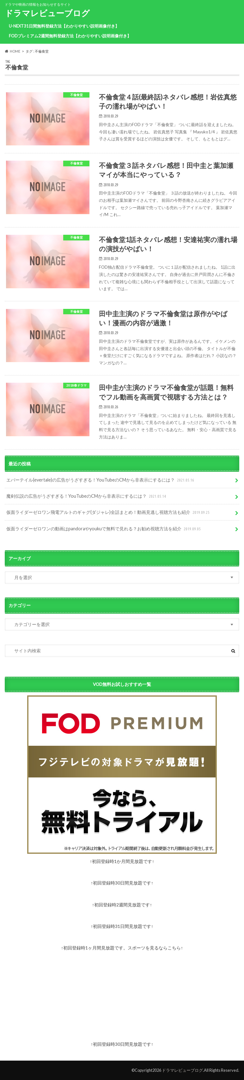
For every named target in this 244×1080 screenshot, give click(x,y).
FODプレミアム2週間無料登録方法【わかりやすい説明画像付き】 (70, 35)
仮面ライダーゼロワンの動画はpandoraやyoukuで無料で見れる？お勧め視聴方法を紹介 (104, 529)
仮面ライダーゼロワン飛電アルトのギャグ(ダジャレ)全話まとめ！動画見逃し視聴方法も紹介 (108, 512)
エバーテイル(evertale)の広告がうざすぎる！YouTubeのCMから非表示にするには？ (100, 480)
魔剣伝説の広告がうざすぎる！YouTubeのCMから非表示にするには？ (86, 496)
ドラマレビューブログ (47, 13)
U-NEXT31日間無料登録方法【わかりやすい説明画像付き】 (64, 26)
